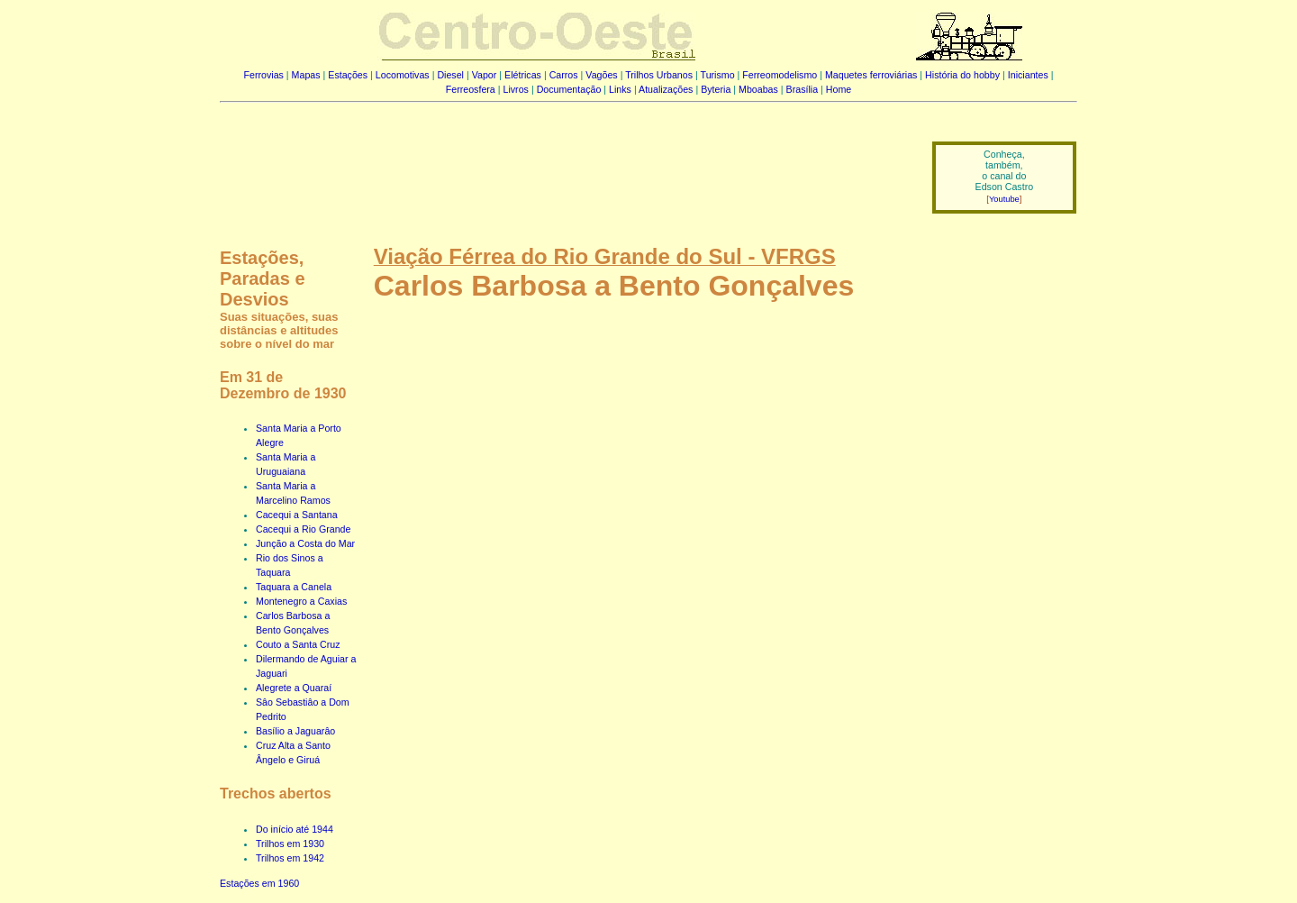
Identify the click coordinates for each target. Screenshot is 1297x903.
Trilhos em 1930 (290, 843)
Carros (563, 74)
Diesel (450, 74)
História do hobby (962, 74)
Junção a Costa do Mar (305, 543)
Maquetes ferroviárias (871, 74)
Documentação (569, 89)
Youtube (1004, 199)
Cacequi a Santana (297, 514)
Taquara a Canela (293, 586)
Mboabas (758, 89)
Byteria (715, 89)
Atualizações (666, 89)
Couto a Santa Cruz (298, 644)
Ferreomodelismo (779, 74)
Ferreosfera (470, 89)
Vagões (601, 74)
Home (838, 89)
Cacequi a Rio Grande (303, 529)
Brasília (802, 89)
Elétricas (522, 74)
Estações (347, 74)
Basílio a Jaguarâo (295, 730)
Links (620, 89)
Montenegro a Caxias (301, 601)
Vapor (484, 74)
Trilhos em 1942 (290, 858)
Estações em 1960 (259, 883)
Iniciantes (1028, 74)
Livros (516, 89)
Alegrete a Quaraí (293, 687)
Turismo (718, 74)
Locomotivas (403, 74)
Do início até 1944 (294, 829)
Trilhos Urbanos (659, 74)
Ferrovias (263, 74)
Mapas (306, 74)
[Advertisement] (565, 164)
